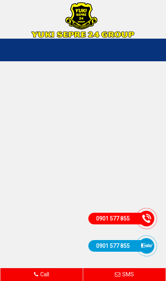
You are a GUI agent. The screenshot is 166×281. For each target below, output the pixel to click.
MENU (152, 50)
